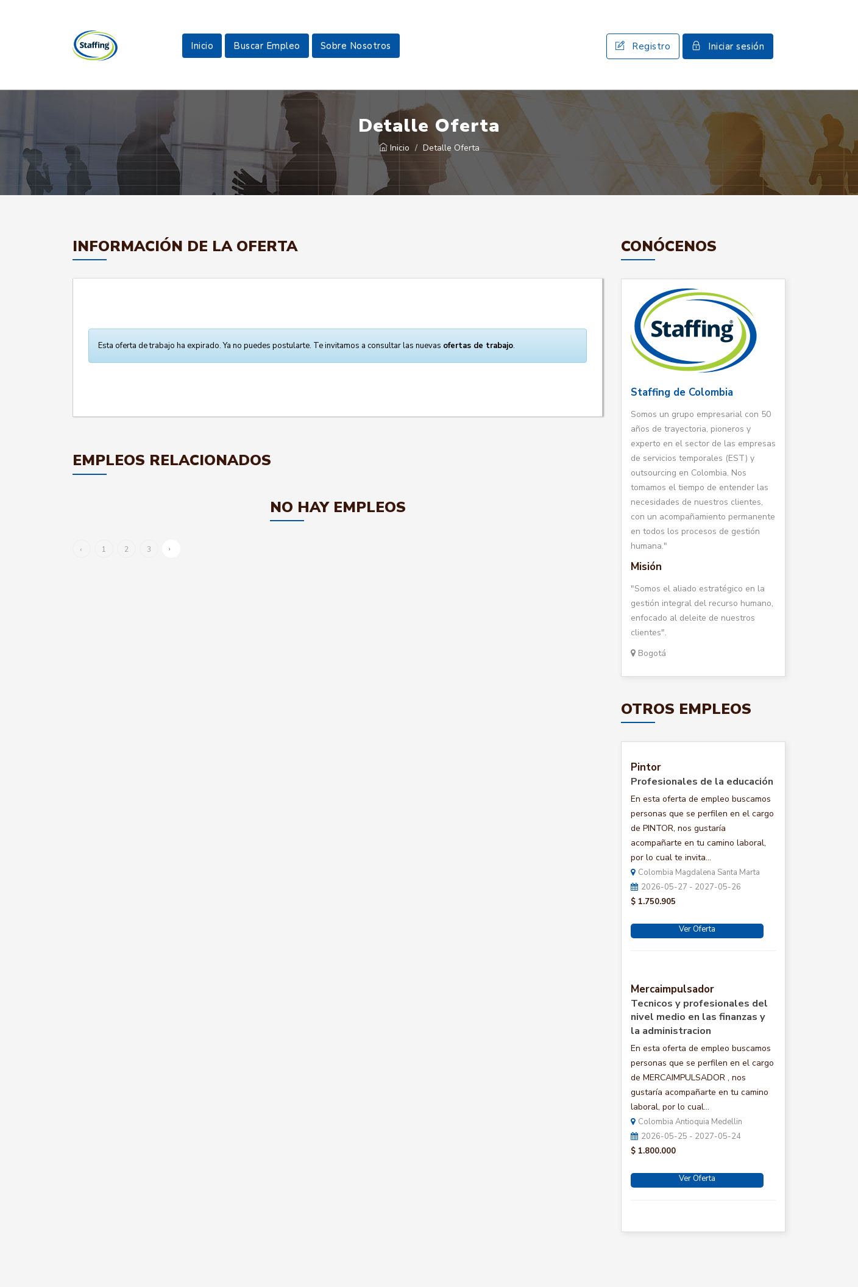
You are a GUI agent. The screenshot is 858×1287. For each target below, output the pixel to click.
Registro (642, 46)
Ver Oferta (697, 929)
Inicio (202, 46)
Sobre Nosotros (356, 46)
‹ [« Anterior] (81, 549)
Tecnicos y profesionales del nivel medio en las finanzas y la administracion (699, 1017)
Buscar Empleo (266, 46)
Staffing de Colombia (682, 392)
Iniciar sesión (728, 46)
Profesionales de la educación (702, 781)
